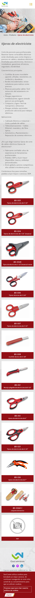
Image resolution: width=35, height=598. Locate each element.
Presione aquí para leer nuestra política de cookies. (16, 589)
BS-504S (17, 262)
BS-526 (17, 477)
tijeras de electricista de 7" (17, 480)
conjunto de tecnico (17, 510)
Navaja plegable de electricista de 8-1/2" (17, 387)
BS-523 (17, 447)
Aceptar (9, 595)
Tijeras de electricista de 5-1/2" (17, 203)
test (17, 539)
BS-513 (18, 416)
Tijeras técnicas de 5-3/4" (17, 295)
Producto (12, 35)
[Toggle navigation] (31, 4)
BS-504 (17, 231)
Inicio (6, 35)
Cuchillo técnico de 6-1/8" (17, 357)
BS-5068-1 (17, 508)
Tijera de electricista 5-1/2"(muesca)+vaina (17, 264)
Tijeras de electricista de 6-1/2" (17, 449)
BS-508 (17, 354)
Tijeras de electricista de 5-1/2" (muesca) (17, 234)
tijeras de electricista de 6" (17, 418)
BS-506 (17, 293)
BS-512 (18, 385)
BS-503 (17, 200)
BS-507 (17, 323)
